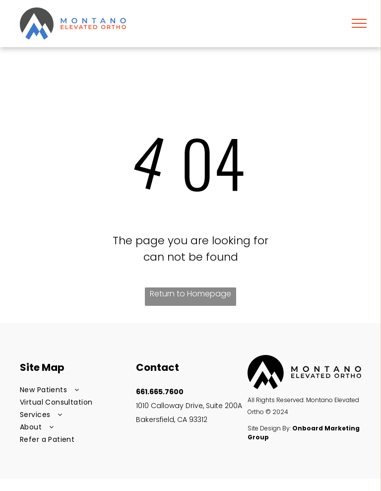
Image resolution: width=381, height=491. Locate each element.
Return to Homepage (190, 293)
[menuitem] (74, 390)
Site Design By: (269, 428)
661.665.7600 (160, 392)
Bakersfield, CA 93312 (171, 419)
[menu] (359, 23)
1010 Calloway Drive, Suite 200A (190, 406)
